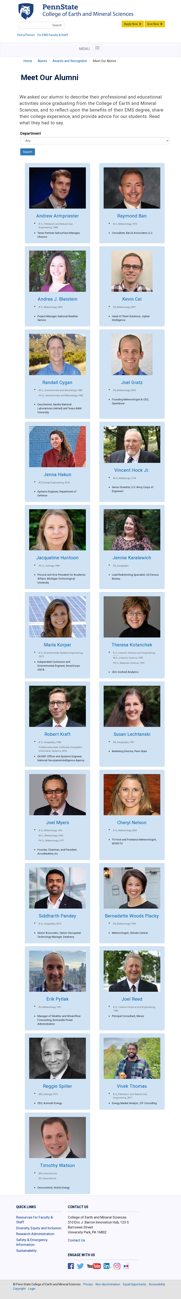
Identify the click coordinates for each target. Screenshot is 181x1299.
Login (31, 1288)
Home (27, 61)
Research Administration (35, 1234)
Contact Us (76, 1240)
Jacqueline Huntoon (57, 557)
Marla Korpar (57, 644)
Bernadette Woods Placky (132, 915)
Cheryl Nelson (131, 822)
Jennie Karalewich (132, 557)
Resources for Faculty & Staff (34, 1219)
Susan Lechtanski (132, 734)
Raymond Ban (132, 216)
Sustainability (26, 1251)
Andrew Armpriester (57, 216)
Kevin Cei (132, 299)
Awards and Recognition (70, 61)
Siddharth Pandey (57, 915)
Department (30, 133)
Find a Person (26, 35)
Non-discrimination (108, 1284)
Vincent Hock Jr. (131, 470)
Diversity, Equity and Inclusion (38, 1228)
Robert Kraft (57, 734)
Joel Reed (131, 999)
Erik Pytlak (57, 999)
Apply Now (132, 24)
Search (57, 25)
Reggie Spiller (57, 1086)
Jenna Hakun (57, 474)
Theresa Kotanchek (131, 644)
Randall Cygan (57, 382)
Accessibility (157, 1284)
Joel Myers (57, 822)
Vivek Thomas (132, 1086)
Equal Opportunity (134, 1284)
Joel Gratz (132, 382)
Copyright (19, 1288)
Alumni (42, 61)
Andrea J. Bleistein (57, 299)
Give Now (155, 24)
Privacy (88, 1284)
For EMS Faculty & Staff (52, 35)
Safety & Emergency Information (32, 1242)
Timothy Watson (57, 1165)
